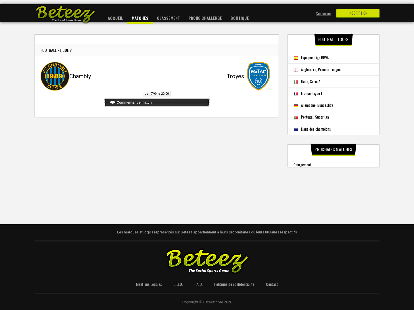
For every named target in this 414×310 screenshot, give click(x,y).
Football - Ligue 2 (56, 50)
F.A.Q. (198, 284)
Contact (272, 284)
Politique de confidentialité (234, 284)
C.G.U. (178, 284)
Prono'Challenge (205, 18)
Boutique (240, 18)
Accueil (115, 18)
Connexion (323, 13)
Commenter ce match (134, 102)
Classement (168, 18)
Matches (140, 18)
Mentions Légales (149, 284)
